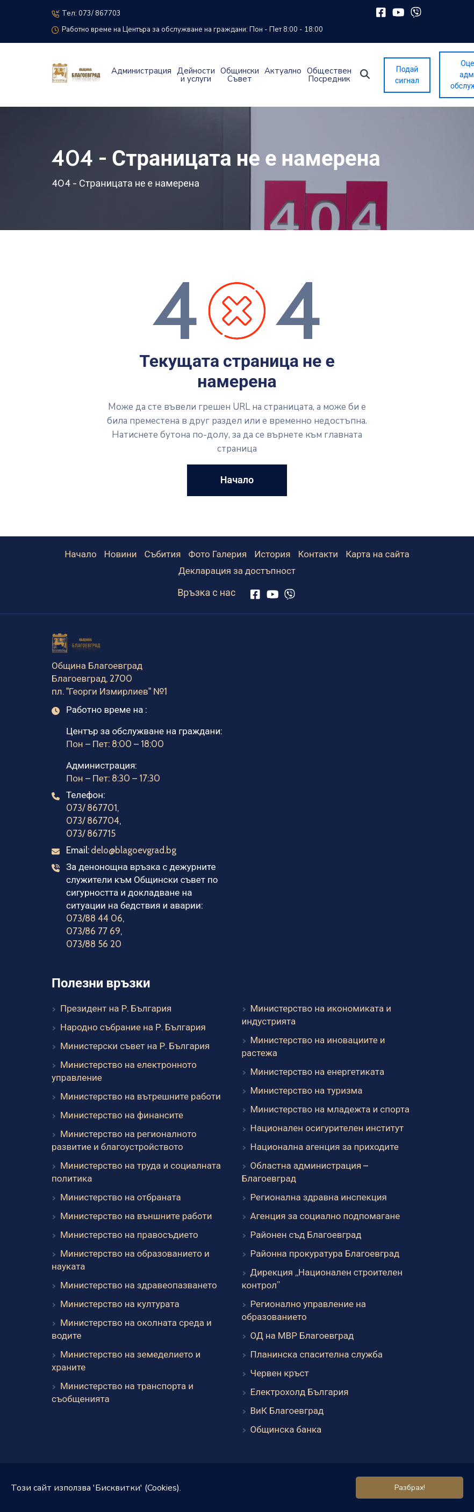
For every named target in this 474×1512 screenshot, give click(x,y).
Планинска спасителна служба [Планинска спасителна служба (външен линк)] (316, 1354)
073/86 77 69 (93, 931)
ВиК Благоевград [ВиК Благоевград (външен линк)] (287, 1410)
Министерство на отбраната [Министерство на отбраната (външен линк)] (120, 1197)
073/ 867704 (92, 820)
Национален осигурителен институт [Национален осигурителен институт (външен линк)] (327, 1128)
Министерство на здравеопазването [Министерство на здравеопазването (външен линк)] (138, 1285)
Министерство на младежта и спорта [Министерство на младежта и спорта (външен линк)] (330, 1109)
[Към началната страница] (77, 645)
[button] (365, 74)
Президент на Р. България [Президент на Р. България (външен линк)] (115, 1008)
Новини (120, 554)
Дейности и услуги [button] (196, 75)
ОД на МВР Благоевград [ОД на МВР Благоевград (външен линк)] (302, 1335)
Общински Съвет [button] (239, 75)
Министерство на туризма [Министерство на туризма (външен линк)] (306, 1090)
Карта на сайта (378, 554)
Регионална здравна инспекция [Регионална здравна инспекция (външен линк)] (318, 1197)
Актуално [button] (282, 71)
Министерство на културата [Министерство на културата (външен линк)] (119, 1304)
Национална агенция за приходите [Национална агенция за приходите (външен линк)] (324, 1146)
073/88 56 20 (93, 944)
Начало (80, 554)
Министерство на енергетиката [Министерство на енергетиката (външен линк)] (317, 1071)
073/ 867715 (91, 833)
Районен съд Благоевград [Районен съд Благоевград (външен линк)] (306, 1234)
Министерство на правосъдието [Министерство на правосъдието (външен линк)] (129, 1234)
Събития (163, 554)
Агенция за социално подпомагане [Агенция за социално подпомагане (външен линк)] (325, 1216)
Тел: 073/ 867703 (86, 13)
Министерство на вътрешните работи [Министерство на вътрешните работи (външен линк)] (140, 1096)
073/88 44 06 (94, 918)
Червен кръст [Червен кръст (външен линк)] (279, 1373)
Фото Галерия (218, 554)
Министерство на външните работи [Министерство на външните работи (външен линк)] (136, 1216)
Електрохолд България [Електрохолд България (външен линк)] (299, 1391)
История (272, 554)
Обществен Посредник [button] (329, 75)
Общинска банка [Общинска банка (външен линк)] (286, 1429)
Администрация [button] (141, 71)
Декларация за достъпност (237, 570)
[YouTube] (398, 12)
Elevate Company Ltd (265, 1498)
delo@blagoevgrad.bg (133, 850)
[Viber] (415, 12)
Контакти (318, 554)
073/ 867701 (91, 807)
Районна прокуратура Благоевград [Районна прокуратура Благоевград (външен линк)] (325, 1253)
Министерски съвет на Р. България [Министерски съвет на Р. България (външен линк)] (135, 1046)
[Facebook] (380, 12)
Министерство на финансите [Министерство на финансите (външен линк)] (121, 1115)
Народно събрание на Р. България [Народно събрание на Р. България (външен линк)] (133, 1027)
